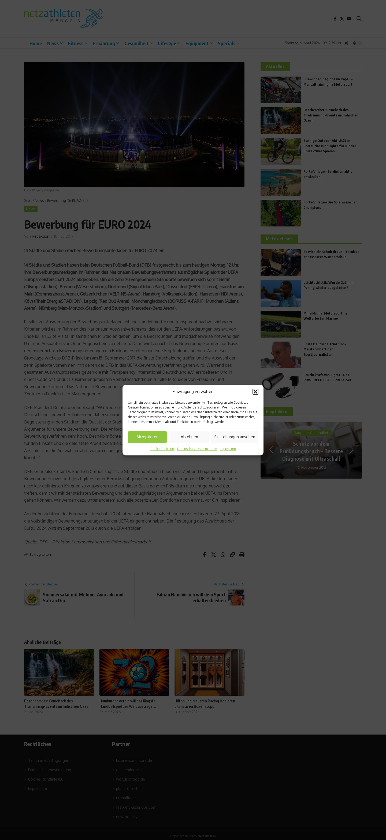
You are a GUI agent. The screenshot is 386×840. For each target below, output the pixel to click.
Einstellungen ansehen (234, 436)
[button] (255, 392)
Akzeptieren (147, 436)
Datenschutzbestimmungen (197, 449)
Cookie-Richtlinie (162, 449)
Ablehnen (189, 436)
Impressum (228, 449)
